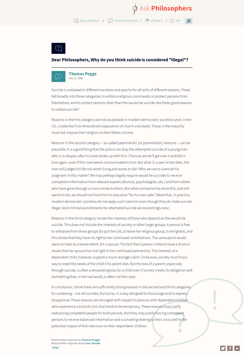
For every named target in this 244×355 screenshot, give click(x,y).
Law (87, 343)
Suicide (95, 343)
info (177, 20)
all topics (156, 20)
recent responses (126, 20)
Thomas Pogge (83, 73)
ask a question (89, 20)
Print (56, 347)
